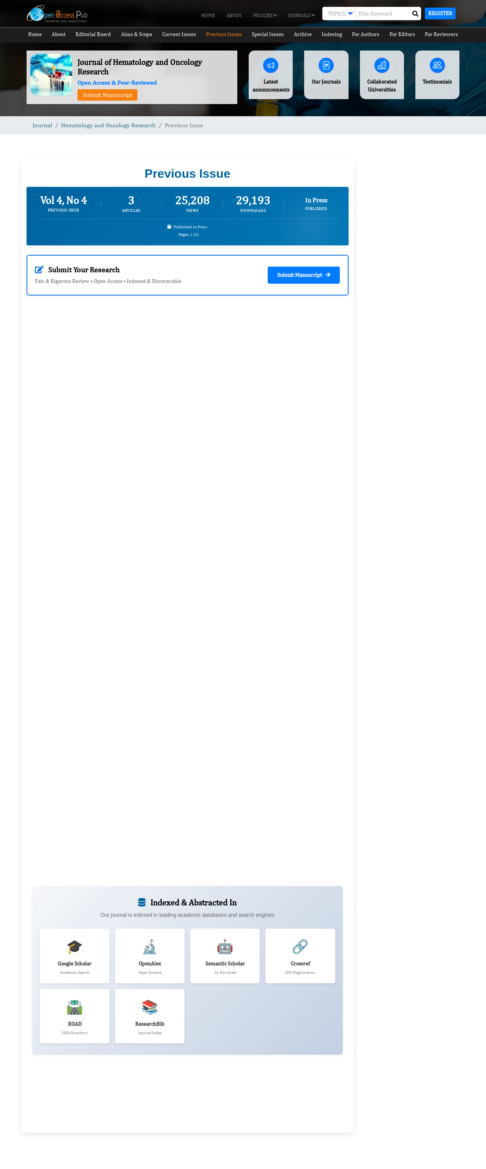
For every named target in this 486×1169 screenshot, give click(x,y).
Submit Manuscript (107, 94)
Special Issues (267, 34)
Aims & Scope (137, 34)
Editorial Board (93, 34)
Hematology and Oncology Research (108, 125)
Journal (42, 125)
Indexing (333, 34)
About (234, 15)
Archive (303, 34)
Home (208, 15)
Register (440, 13)
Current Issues (179, 34)
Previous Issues (223, 34)
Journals (301, 15)
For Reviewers (444, 34)
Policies (265, 15)
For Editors (405, 34)
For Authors (368, 34)
